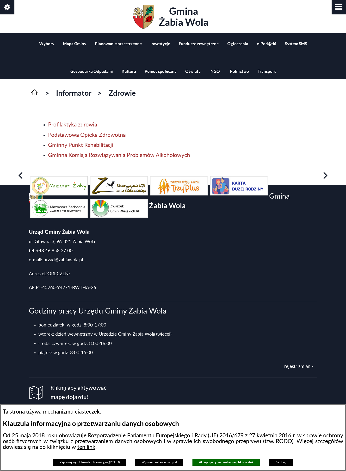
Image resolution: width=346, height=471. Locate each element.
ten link (86, 447)
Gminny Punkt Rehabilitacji (80, 145)
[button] (339, 7)
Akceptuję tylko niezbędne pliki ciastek (226, 462)
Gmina (170, 17)
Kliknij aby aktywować (78, 392)
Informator (74, 93)
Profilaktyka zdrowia (72, 124)
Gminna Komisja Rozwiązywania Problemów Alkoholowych (119, 155)
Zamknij (280, 462)
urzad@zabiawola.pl (63, 260)
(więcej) (164, 334)
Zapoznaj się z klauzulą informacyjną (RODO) (90, 462)
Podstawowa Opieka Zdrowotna (87, 135)
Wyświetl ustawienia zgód (159, 462)
